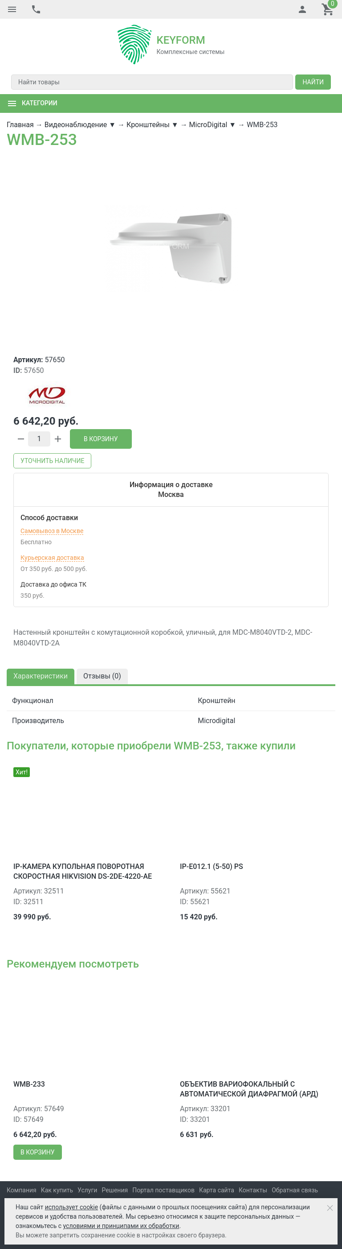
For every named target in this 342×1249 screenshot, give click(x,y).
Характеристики (40, 676)
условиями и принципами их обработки (121, 1225)
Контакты (253, 1190)
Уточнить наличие (52, 460)
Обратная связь (295, 1190)
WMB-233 (29, 1084)
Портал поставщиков (163, 1190)
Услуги (87, 1190)
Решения (115, 1190)
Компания (22, 1190)
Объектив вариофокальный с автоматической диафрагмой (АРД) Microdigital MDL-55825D (249, 1094)
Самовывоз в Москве (51, 530)
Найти (313, 82)
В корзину (101, 439)
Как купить (57, 1190)
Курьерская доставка (52, 557)
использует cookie (71, 1207)
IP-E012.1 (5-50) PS (211, 866)
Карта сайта (216, 1190)
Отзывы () (102, 676)
